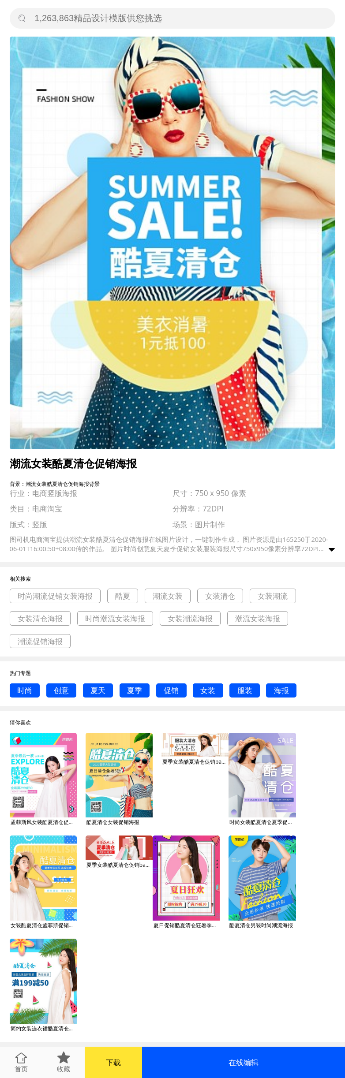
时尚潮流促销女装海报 (55, 596)
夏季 (134, 690)
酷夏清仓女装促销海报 (112, 822)
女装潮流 (273, 596)
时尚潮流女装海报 (115, 618)
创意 (61, 690)
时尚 (24, 690)
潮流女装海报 (257, 618)
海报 (281, 690)
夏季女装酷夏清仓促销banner (195, 761)
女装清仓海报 (40, 618)
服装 (244, 690)
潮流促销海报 (40, 641)
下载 (113, 1062)
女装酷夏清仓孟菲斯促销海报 (44, 925)
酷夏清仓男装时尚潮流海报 (261, 925)
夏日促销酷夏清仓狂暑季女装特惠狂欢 (187, 925)
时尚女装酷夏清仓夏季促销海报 (262, 822)
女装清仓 (220, 596)
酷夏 (122, 596)
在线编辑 (244, 1062)
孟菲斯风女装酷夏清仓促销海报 (44, 822)
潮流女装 (168, 596)
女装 (207, 690)
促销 (171, 690)
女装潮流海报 (190, 618)
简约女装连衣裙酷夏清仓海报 (44, 1028)
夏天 (97, 690)
